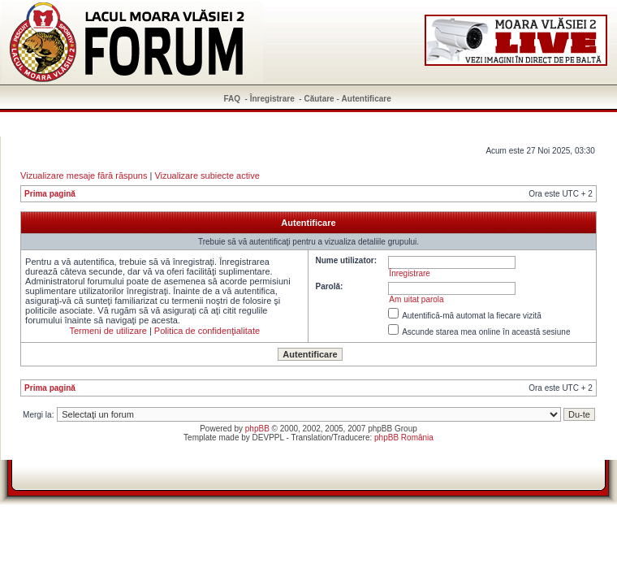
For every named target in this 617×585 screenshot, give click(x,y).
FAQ (232, 98)
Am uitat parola (416, 299)
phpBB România (404, 437)
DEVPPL (268, 437)
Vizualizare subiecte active (206, 175)
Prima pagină (50, 193)
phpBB (257, 428)
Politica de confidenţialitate (207, 331)
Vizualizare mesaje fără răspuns (83, 175)
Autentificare (366, 98)
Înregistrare (272, 98)
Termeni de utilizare (107, 331)
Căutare (319, 98)
